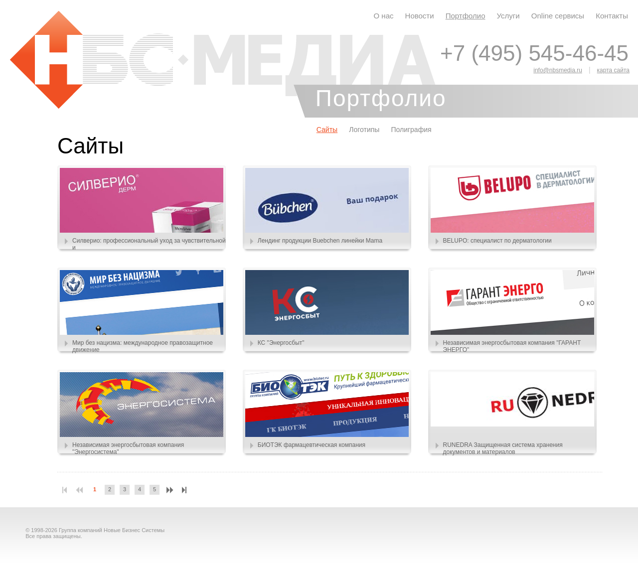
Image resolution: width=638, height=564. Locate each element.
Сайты (327, 130)
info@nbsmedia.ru (557, 70)
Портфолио (465, 15)
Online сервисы (557, 15)
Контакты (612, 15)
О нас (384, 15)
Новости (419, 15)
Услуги (508, 15)
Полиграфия (411, 130)
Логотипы (364, 130)
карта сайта (613, 70)
